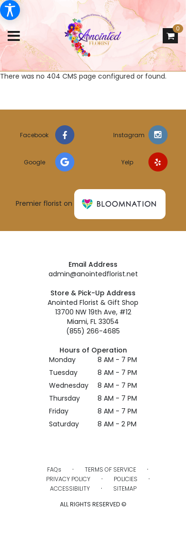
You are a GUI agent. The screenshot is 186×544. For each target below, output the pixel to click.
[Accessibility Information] (10, 10)
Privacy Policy (68, 479)
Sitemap (125, 488)
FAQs (54, 469)
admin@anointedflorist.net (93, 274)
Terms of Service (110, 469)
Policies (125, 479)
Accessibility (70, 488)
